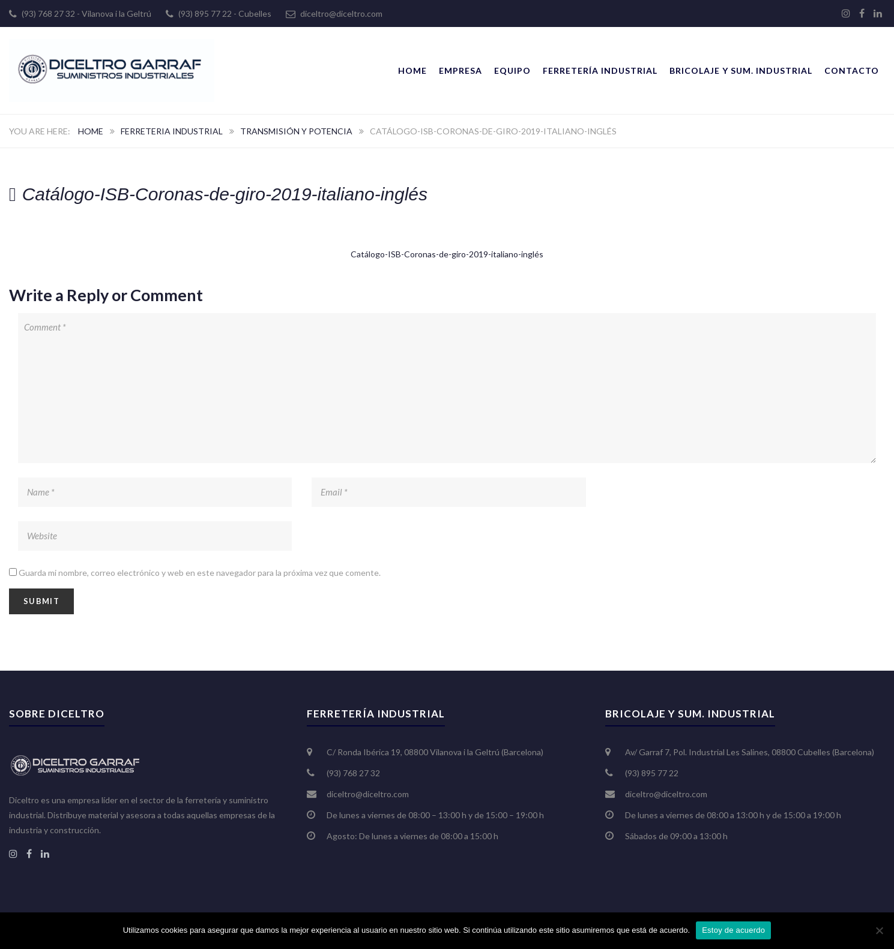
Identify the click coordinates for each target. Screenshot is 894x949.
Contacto (851, 70)
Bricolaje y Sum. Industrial (740, 70)
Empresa (460, 70)
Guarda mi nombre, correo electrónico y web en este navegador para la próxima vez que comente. (200, 572)
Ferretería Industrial (600, 70)
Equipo (512, 70)
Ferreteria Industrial (172, 131)
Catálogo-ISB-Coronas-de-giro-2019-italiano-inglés (447, 254)
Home (412, 70)
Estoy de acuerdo (733, 930)
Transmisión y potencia (296, 131)
